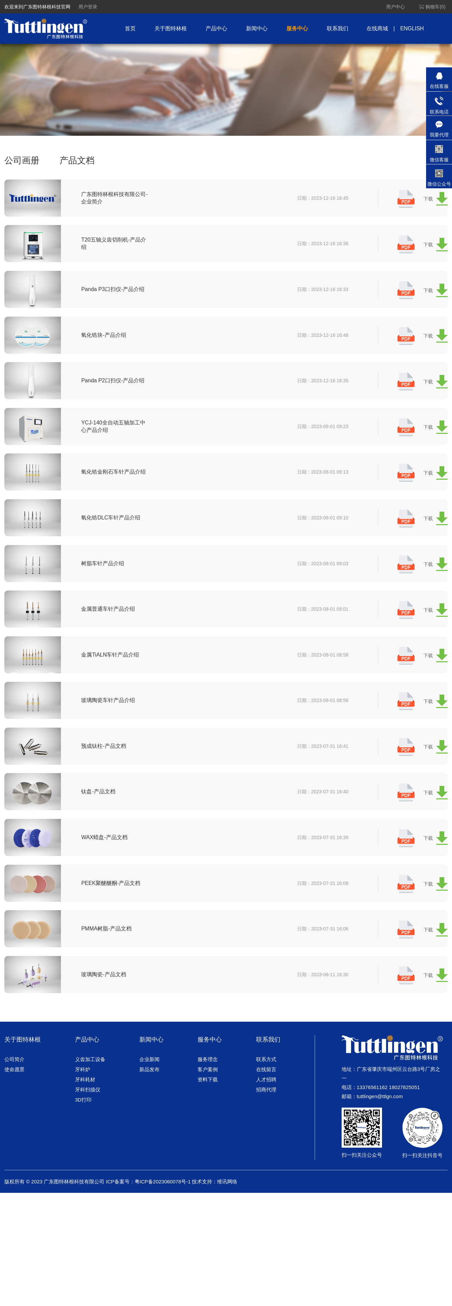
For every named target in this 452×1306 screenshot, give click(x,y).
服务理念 (208, 1086)
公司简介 (14, 1086)
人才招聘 (266, 1106)
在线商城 (377, 28)
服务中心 (297, 28)
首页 (130, 28)
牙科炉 (82, 1096)
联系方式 (266, 1086)
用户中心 (395, 6)
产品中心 (216, 28)
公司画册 (21, 160)
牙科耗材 (85, 1106)
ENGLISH (412, 28)
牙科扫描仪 (87, 1116)
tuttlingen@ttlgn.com (380, 1123)
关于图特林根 (170, 28)
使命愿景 (14, 1096)
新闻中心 (257, 28)
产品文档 (77, 160)
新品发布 (149, 1096)
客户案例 (208, 1096)
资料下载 (208, 1106)
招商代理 (266, 1116)
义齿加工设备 (90, 1086)
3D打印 (83, 1126)
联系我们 (337, 28)
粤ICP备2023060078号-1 (163, 1208)
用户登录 (87, 6)
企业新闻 (149, 1086)
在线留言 (266, 1096)
